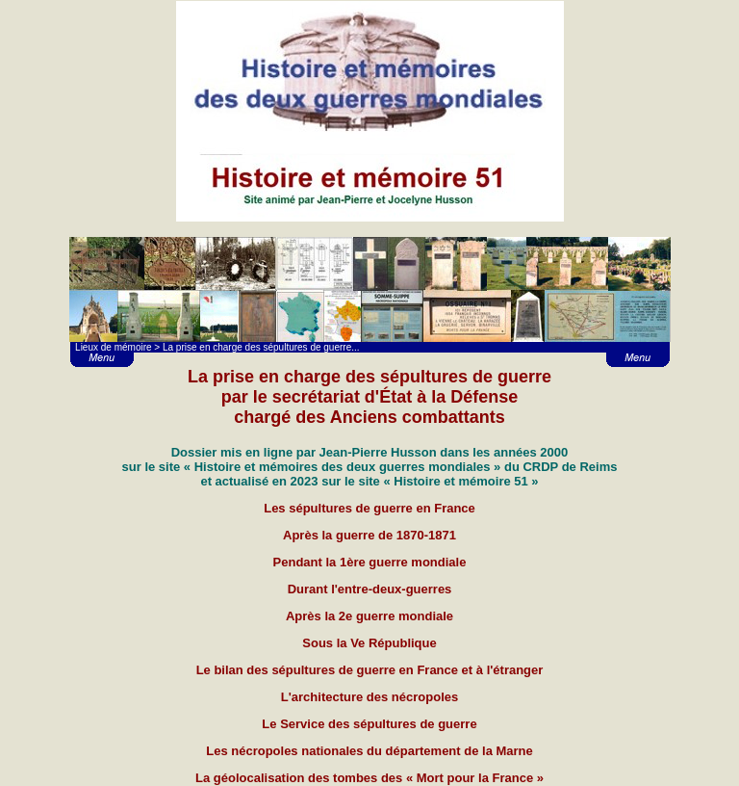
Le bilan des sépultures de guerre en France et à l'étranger (370, 670)
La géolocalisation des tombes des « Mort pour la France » (369, 778)
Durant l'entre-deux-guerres (370, 589)
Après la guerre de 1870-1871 (369, 535)
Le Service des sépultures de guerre (369, 724)
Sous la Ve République (369, 643)
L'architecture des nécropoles (369, 697)
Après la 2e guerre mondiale (369, 616)
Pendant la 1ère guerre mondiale (370, 562)
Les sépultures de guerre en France (369, 508)
